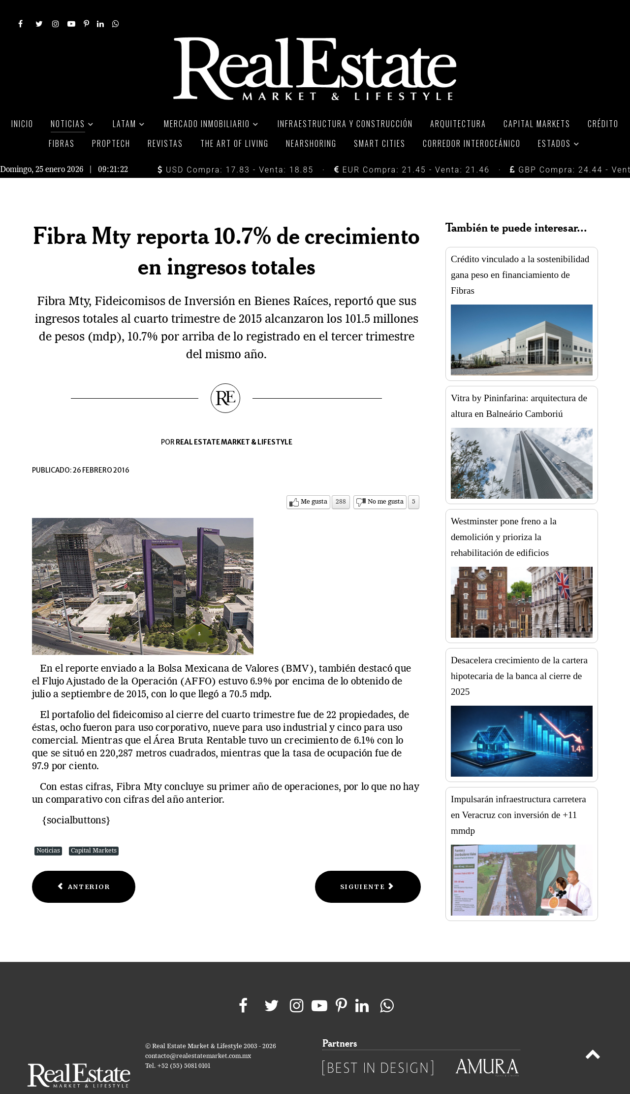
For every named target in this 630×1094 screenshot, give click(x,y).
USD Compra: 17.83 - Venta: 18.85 (236, 147)
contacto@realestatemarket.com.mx (198, 1034)
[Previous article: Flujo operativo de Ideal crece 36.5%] (83, 865)
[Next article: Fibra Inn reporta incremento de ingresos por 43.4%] (368, 865)
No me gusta (386, 480)
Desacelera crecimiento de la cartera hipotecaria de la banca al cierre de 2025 (519, 654)
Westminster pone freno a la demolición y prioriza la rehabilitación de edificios (504, 515)
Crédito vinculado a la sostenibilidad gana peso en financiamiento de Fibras (520, 253)
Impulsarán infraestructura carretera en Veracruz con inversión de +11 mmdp (518, 793)
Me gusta (314, 480)
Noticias (48, 828)
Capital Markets (94, 828)
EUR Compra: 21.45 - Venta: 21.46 (412, 147)
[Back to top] (593, 1034)
